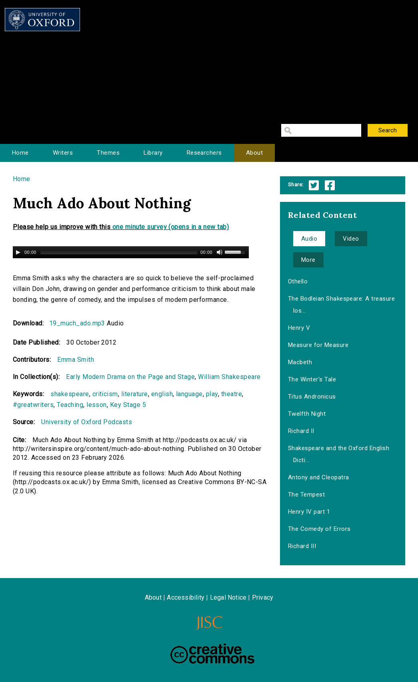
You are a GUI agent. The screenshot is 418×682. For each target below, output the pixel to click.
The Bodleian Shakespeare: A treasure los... (341, 304)
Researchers (204, 152)
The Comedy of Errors (319, 528)
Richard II (301, 431)
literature (134, 394)
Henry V (299, 327)
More (308, 259)
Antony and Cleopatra (318, 477)
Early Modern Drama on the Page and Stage (130, 377)
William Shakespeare (229, 377)
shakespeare (69, 394)
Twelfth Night (307, 413)
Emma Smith (75, 359)
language (189, 394)
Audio (309, 238)
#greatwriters (33, 405)
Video (351, 238)
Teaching (70, 405)
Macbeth (300, 362)
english (162, 394)
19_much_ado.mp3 (77, 323)
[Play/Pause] (18, 252)
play (212, 394)
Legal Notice (228, 597)
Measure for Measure (318, 345)
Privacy (262, 597)
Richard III (302, 546)
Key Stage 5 (128, 405)
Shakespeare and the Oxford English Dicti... (338, 454)
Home (20, 152)
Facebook (330, 185)
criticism (105, 394)
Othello (298, 281)
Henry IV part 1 (309, 511)
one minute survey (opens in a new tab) (170, 227)
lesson (96, 405)
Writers (63, 152)
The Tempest (306, 494)
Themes (108, 152)
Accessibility (185, 597)
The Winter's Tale (312, 379)
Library (153, 152)
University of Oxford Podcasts (86, 422)
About (254, 152)
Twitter (314, 185)
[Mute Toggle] (219, 252)
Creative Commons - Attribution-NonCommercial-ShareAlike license (212, 654)
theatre (231, 394)
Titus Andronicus (312, 396)
